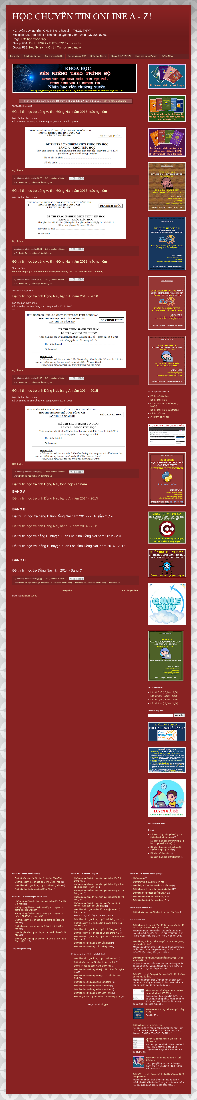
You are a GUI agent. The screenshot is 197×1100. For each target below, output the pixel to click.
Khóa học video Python (146, 56)
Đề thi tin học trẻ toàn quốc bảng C (149, 900)
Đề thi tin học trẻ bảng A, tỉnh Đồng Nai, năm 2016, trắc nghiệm (59, 112)
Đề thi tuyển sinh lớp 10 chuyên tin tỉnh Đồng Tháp (39, 878)
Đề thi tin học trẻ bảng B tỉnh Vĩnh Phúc (93, 993)
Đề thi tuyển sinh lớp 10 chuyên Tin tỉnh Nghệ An (97, 996)
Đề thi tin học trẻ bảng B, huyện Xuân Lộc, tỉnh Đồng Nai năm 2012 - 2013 (67, 536)
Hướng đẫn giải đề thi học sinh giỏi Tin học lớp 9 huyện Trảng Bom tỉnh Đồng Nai (97, 904)
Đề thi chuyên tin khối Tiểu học (147, 1025)
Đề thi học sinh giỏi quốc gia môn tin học (152, 889)
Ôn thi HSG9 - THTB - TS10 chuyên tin (55, 43)
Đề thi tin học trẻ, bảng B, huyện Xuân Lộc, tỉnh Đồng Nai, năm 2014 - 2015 (68, 546)
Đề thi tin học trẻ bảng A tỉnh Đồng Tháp (34, 889)
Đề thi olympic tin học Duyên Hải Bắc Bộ (152, 885)
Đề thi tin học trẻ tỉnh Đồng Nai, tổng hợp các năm (49, 484)
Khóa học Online (98, 56)
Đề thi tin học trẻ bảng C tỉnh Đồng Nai (103, 583)
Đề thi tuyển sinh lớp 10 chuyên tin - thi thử (94, 962)
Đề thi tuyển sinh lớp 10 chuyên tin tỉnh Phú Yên (156, 912)
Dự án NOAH (168, 56)
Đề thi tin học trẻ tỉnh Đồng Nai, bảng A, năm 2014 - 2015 (55, 391)
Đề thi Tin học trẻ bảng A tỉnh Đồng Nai (35, 182)
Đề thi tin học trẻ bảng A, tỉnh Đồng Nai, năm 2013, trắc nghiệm (59, 261)
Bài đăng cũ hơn (130, 590)
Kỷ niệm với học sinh (160, 853)
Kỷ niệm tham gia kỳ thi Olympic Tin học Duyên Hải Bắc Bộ (168, 842)
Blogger (104, 1004)
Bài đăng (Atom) (29, 595)
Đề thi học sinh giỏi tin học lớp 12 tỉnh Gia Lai (95, 958)
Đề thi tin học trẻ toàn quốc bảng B (149, 896)
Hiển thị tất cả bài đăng (114, 101)
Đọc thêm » (17, 170)
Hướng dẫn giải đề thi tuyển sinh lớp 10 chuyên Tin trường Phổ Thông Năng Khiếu (39, 914)
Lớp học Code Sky (33, 39)
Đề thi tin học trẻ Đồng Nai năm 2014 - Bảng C (47, 570)
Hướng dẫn (138, 878)
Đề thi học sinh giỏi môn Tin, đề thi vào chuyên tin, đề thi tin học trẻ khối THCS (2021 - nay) (158, 926)
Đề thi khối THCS (159, 400)
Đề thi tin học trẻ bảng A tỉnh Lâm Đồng (92, 982)
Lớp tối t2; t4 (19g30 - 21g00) (164, 703)
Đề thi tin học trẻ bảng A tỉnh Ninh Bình (92, 989)
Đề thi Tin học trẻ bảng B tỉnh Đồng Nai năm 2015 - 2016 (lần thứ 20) (63, 516)
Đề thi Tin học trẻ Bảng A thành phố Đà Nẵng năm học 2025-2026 (164, 991)
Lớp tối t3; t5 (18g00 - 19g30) (164, 692)
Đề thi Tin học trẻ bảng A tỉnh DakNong (92, 966)
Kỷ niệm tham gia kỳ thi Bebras (165, 857)
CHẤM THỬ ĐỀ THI (160, 417)
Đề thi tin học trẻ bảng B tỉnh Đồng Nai (70, 583)
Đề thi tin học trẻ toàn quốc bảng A (149, 893)
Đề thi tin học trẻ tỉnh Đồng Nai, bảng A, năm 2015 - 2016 (55, 296)
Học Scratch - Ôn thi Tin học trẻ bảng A (55, 47)
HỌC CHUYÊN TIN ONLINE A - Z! (82, 16)
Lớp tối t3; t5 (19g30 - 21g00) (164, 696)
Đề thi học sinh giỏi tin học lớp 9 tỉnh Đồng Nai (96, 929)
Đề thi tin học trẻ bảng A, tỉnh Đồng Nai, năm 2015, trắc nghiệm (59, 191)
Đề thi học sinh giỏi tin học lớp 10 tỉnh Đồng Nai (96, 933)
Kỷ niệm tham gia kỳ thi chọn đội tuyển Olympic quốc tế (166, 848)
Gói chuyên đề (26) (77, 56)
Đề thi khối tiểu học (160, 396)
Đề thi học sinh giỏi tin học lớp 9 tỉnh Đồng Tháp (38, 882)
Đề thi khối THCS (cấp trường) (165, 410)
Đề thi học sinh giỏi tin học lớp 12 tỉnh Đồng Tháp (38, 885)
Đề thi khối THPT (159, 413)
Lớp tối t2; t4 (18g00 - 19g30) (164, 699)
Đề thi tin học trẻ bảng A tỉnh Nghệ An (92, 985)
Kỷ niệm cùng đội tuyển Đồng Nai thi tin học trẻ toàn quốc (166, 835)
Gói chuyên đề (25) (54, 56)
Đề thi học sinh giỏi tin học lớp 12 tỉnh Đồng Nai (96, 919)
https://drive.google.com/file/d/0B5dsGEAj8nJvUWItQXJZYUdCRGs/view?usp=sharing (57, 271)
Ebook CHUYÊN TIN (121, 56)
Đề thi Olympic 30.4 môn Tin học (148, 882)
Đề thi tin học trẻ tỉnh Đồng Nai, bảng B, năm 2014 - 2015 (55, 526)
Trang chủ (14, 56)
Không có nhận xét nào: (54, 178)
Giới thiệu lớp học (32, 56)
